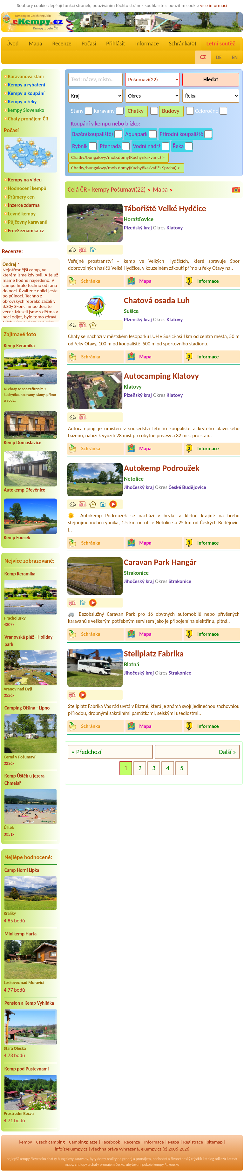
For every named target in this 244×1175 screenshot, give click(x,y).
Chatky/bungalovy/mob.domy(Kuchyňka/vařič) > (118, 157)
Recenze (61, 43)
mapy (69, 1164)
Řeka (178, 146)
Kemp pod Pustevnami (26, 1069)
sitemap (215, 1142)
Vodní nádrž (146, 146)
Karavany (104, 110)
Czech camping (50, 1142)
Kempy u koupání (26, 93)
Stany (77, 110)
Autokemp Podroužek (161, 468)
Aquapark (136, 134)
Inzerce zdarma (24, 205)
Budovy (171, 110)
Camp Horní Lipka (21, 870)
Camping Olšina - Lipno (27, 708)
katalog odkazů (214, 1159)
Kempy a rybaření (26, 85)
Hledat (210, 79)
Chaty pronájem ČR (28, 119)
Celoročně (207, 110)
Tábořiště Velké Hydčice (165, 208)
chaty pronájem (103, 1164)
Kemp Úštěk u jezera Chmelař (24, 779)
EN (235, 57)
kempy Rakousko (166, 1164)
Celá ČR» (79, 189)
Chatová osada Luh (157, 300)
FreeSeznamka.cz (26, 231)
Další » (227, 752)
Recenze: (12, 251)
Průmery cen (21, 197)
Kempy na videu (25, 180)
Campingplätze (83, 1142)
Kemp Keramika (19, 346)
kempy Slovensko (26, 110)
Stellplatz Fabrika (154, 654)
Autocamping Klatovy (161, 376)
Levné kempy (22, 214)
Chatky (136, 110)
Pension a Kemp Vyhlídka (29, 1003)
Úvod (12, 43)
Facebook (111, 1142)
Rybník (80, 146)
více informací (213, 5)
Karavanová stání (26, 76)
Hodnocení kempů (27, 188)
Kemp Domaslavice (22, 442)
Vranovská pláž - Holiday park (28, 640)
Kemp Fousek (17, 537)
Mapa (35, 43)
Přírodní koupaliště (181, 134)
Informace (147, 43)
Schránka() (182, 43)
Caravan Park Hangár (160, 562)
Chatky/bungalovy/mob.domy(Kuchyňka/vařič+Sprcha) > (125, 168)
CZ (203, 57)
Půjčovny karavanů (27, 222)
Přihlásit (115, 43)
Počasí (89, 43)
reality (112, 1159)
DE (219, 57)
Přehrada (110, 146)
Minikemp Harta (20, 934)
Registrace (193, 1142)
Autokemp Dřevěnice (24, 490)
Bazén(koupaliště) (92, 134)
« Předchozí (86, 752)
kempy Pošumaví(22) (121, 190)
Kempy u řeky (22, 101)
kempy (25, 1142)
